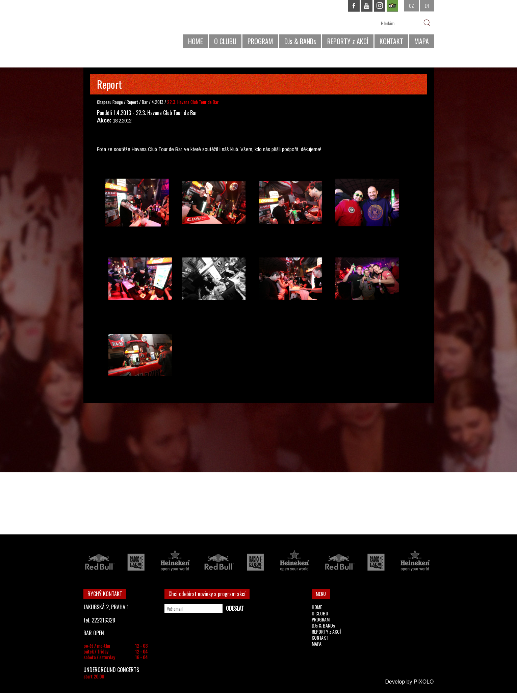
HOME (195, 41)
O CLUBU (225, 41)
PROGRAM (260, 41)
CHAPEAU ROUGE (120, 26)
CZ (411, 5)
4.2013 (157, 102)
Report (132, 102)
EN (427, 5)
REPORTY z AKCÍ (347, 41)
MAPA (421, 41)
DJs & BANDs (300, 41)
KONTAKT (391, 41)
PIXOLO (424, 682)
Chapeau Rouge (110, 102)
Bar (145, 102)
